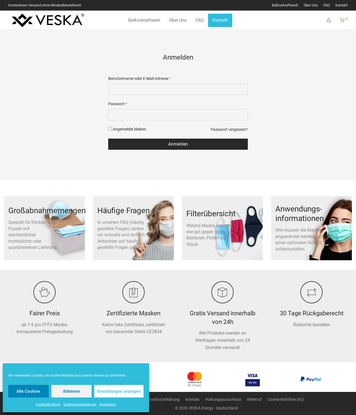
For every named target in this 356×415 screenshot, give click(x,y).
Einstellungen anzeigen (118, 391)
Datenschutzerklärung (80, 404)
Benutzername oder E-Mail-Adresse (139, 78)
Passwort (117, 104)
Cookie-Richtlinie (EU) (286, 399)
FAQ (326, 5)
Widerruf (254, 399)
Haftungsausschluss (223, 399)
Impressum (107, 404)
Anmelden (178, 144)
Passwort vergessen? (229, 129)
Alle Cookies (28, 391)
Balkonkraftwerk (285, 5)
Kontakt (341, 5)
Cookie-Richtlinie (48, 404)
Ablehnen (71, 391)
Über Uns (311, 5)
